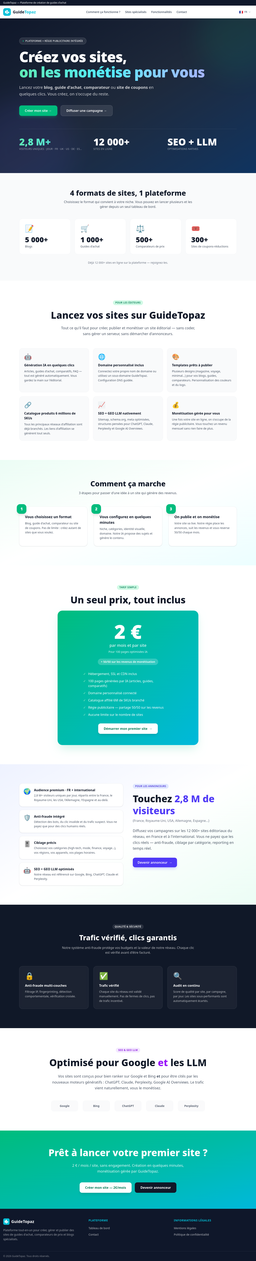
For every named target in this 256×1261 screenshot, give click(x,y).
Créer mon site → (38, 110)
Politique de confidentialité (191, 1234)
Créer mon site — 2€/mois (105, 1187)
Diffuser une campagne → (86, 110)
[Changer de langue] (245, 12)
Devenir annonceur (155, 862)
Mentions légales (185, 1228)
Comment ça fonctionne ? (103, 12)
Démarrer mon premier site (128, 728)
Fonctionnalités (161, 12)
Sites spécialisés (135, 12)
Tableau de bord (99, 1228)
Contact (182, 12)
